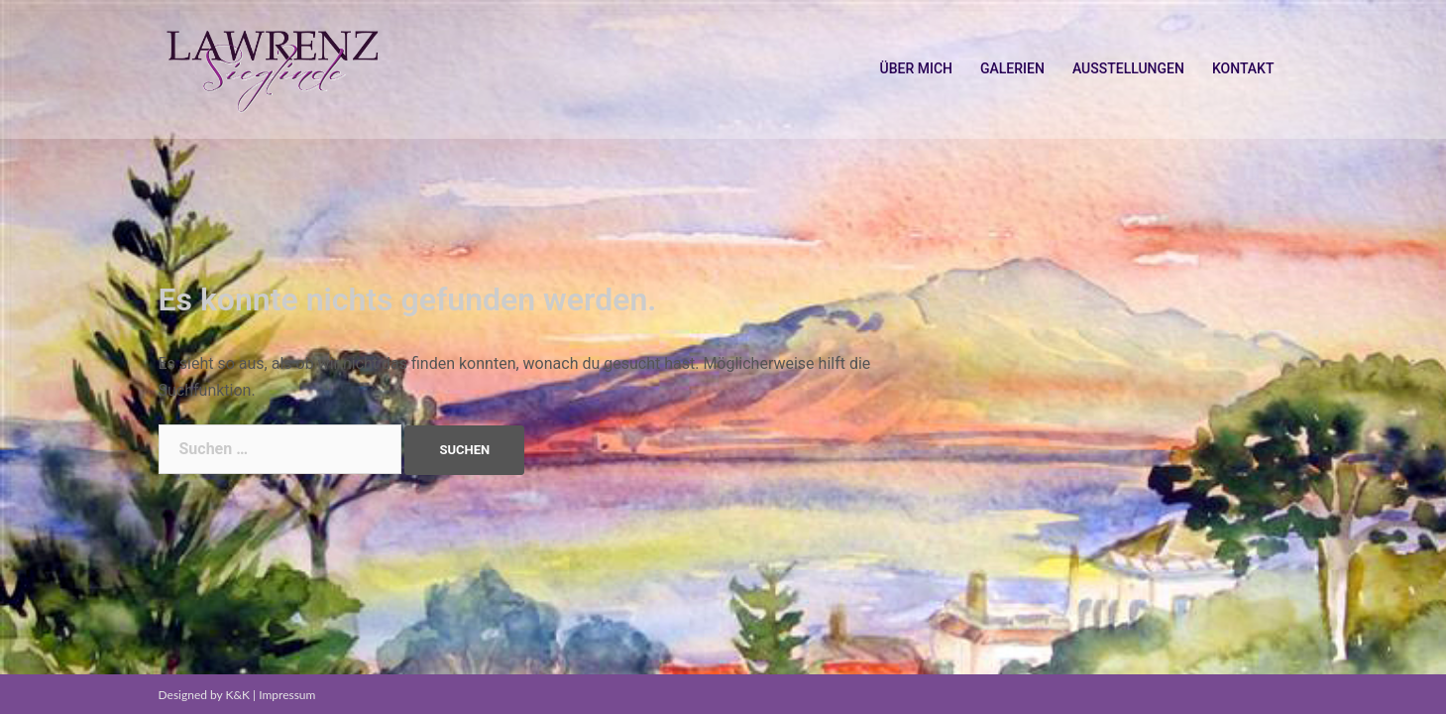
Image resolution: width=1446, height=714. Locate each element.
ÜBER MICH (916, 68)
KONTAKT (1243, 68)
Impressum (287, 694)
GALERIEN (1012, 68)
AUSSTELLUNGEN (1128, 68)
